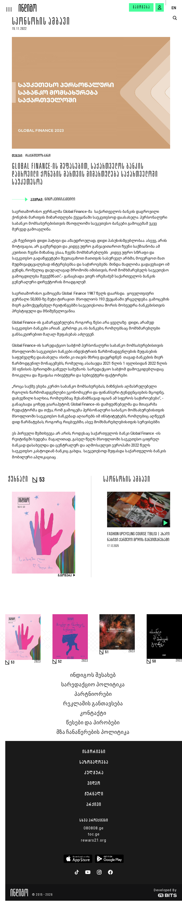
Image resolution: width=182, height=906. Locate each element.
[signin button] (159, 7)
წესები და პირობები (92, 723)
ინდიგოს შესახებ (93, 675)
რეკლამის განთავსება (93, 704)
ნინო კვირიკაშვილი (60, 199)
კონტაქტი (93, 713)
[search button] (175, 18)
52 (60, 662)
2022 (179, 661)
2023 (37, 662)
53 (13, 662)
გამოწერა (141, 7)
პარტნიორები (93, 694)
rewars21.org (93, 840)
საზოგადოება (93, 762)
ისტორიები (93, 751)
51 (107, 652)
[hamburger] (9, 6)
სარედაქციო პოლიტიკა (93, 685)
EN (173, 8)
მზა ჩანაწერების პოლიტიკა (92, 732)
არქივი (93, 804)
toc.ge (94, 834)
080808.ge (94, 828)
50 (154, 661)
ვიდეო (93, 783)
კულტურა (93, 773)
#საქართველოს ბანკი (37, 156)
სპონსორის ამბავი (41, 22)
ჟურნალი (93, 794)
